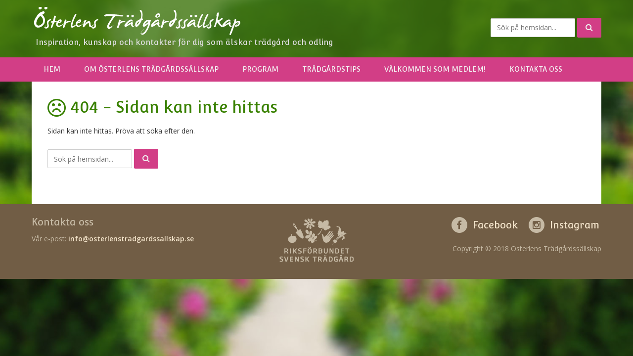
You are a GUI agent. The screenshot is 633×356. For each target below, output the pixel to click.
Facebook (495, 225)
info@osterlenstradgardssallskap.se (131, 238)
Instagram (574, 225)
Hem (52, 69)
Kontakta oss (535, 69)
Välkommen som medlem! (435, 69)
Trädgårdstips (331, 69)
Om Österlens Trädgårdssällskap (151, 69)
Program (260, 69)
